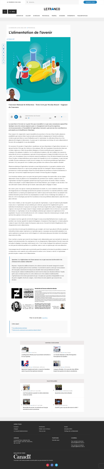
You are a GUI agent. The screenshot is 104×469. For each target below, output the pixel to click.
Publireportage (82, 15)
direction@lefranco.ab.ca (77, 442)
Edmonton (19, 15)
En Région (36, 15)
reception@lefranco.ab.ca (77, 446)
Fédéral (54, 15)
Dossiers (62, 15)
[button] (12, 12)
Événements (71, 15)
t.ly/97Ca (44, 318)
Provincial (45, 15)
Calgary (28, 15)
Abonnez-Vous (90, 2)
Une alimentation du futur (20, 328)
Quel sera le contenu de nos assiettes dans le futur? (27, 330)
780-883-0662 (55, 440)
